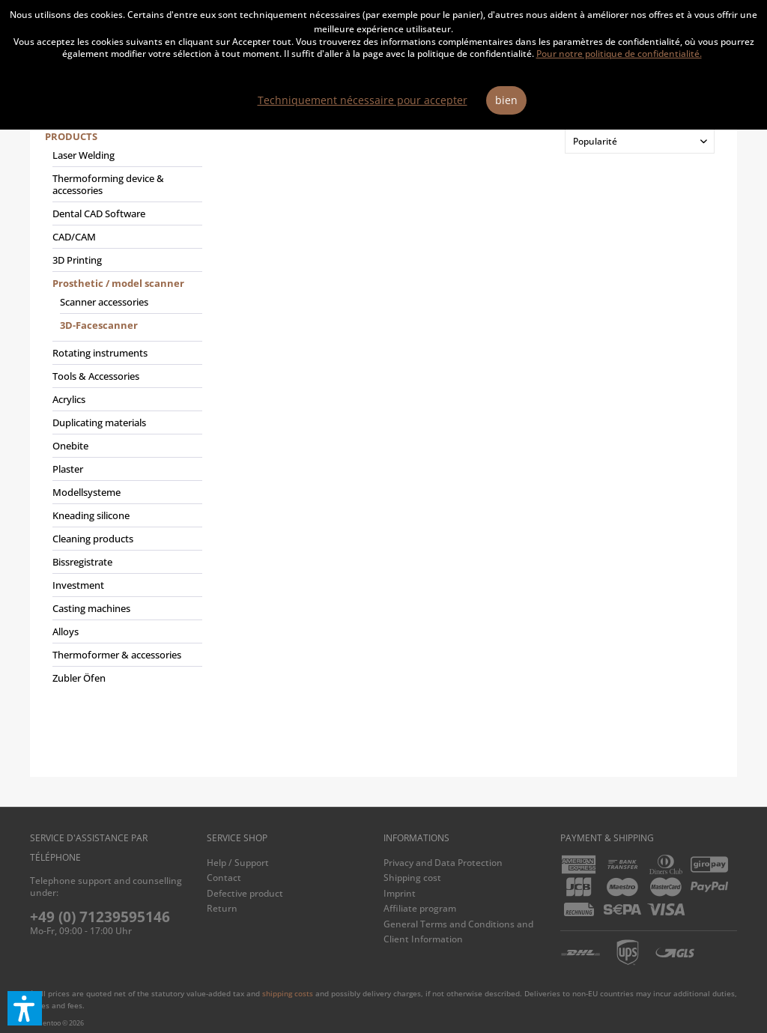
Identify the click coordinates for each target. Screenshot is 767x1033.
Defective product (245, 893)
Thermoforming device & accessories (108, 184)
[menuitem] (123, 413)
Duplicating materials (99, 422)
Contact (224, 877)
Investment (78, 585)
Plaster (67, 469)
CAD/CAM (74, 236)
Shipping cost (412, 877)
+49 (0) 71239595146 (100, 917)
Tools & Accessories (95, 376)
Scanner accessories (104, 302)
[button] (24, 1008)
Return (222, 908)
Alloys (65, 631)
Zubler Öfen (79, 678)
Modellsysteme (86, 492)
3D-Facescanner (99, 325)
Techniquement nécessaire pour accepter (362, 100)
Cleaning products (92, 538)
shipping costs (287, 993)
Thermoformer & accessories (116, 654)
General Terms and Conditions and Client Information (458, 931)
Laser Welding (83, 155)
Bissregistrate (82, 562)
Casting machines (91, 608)
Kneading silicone (91, 515)
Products (71, 136)
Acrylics (68, 399)
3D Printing (77, 260)
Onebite (70, 445)
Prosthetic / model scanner (118, 283)
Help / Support (238, 862)
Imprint (400, 893)
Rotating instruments (100, 353)
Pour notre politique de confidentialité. (619, 53)
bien (506, 100)
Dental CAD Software (98, 213)
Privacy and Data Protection (443, 862)
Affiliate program (420, 908)
